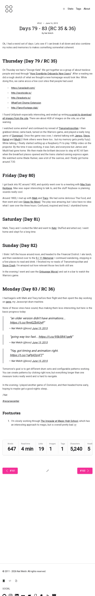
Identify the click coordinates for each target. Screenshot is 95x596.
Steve (86, 135)
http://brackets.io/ (21, 97)
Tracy (45, 198)
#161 (10, 471)
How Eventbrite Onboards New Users (50, 73)
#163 (85, 471)
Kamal (5, 139)
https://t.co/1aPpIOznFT (26, 355)
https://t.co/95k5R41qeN (55, 337)
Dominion (17, 135)
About (87, 8)
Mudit (17, 139)
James (78, 135)
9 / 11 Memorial (44, 258)
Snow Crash (8, 265)
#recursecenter (10, 401)
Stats (70, 8)
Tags (78, 8)
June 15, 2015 (40, 328)
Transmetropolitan (69, 128)
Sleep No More (31, 201)
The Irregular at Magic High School (59, 421)
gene (8, 301)
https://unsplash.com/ (23, 87)
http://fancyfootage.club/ (24, 107)
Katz (54, 228)
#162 (39, 23)
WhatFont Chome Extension (26, 102)
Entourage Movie (48, 271)
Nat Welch (48, 33)
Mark (34, 198)
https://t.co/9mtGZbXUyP (27, 322)
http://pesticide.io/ (21, 92)
